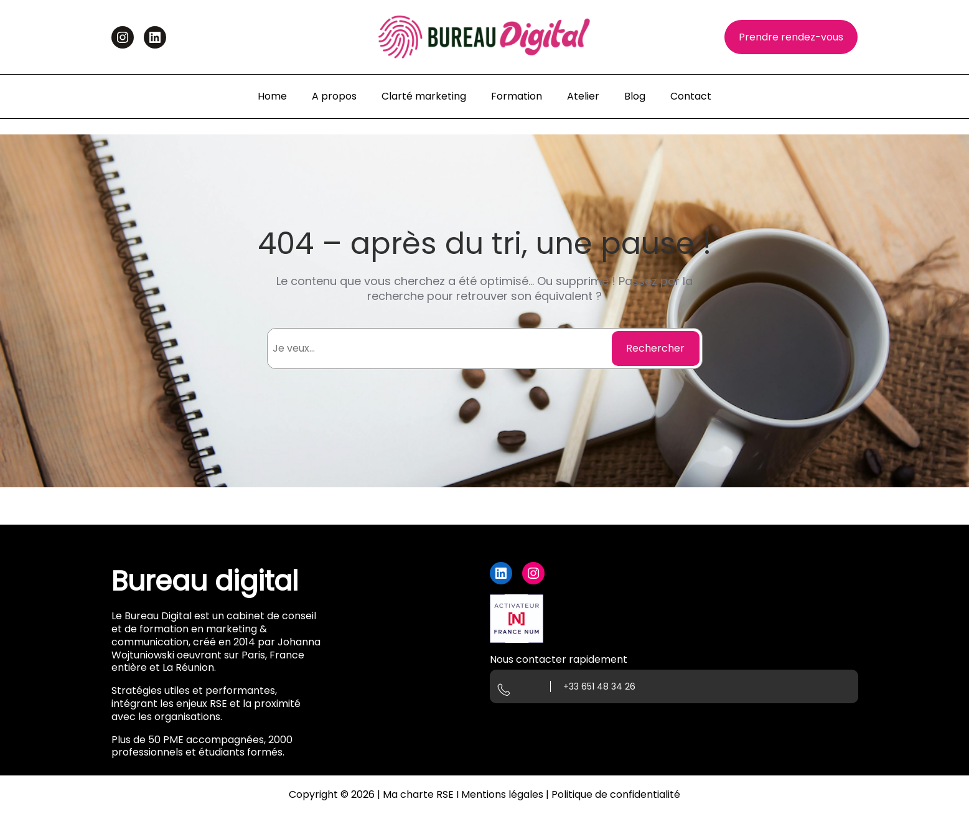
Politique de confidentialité (615, 794)
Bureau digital (205, 581)
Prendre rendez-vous (791, 37)
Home (272, 96)
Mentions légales (502, 794)
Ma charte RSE (418, 794)
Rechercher (655, 348)
